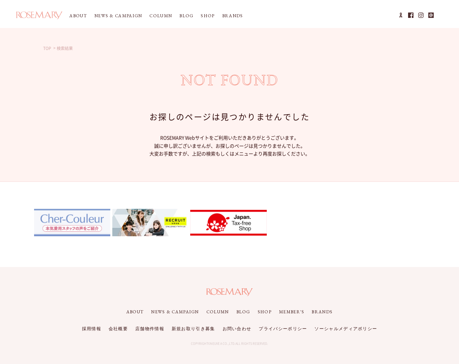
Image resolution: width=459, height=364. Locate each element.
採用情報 (91, 329)
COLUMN (160, 16)
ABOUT (78, 16)
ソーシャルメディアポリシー (345, 329)
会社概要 (118, 329)
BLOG (186, 16)
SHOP (207, 16)
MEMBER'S (291, 312)
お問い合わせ (237, 329)
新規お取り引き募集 (193, 329)
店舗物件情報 (149, 329)
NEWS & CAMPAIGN (118, 16)
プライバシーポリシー (283, 329)
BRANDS (232, 16)
